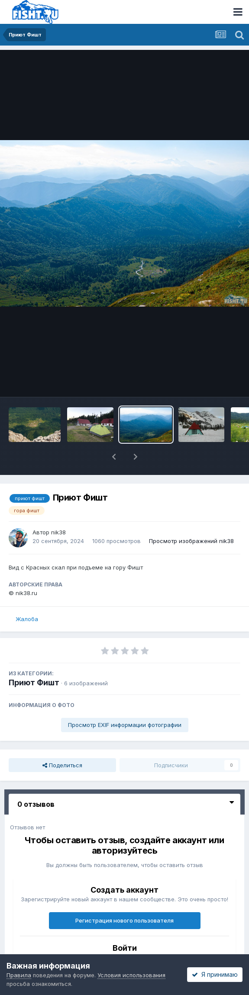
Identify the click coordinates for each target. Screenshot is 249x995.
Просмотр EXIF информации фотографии (124, 724)
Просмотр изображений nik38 (191, 540)
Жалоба (27, 618)
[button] (113, 456)
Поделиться (62, 765)
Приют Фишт (34, 682)
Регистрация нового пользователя (124, 920)
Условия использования (131, 975)
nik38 (58, 532)
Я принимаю (215, 974)
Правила (18, 975)
